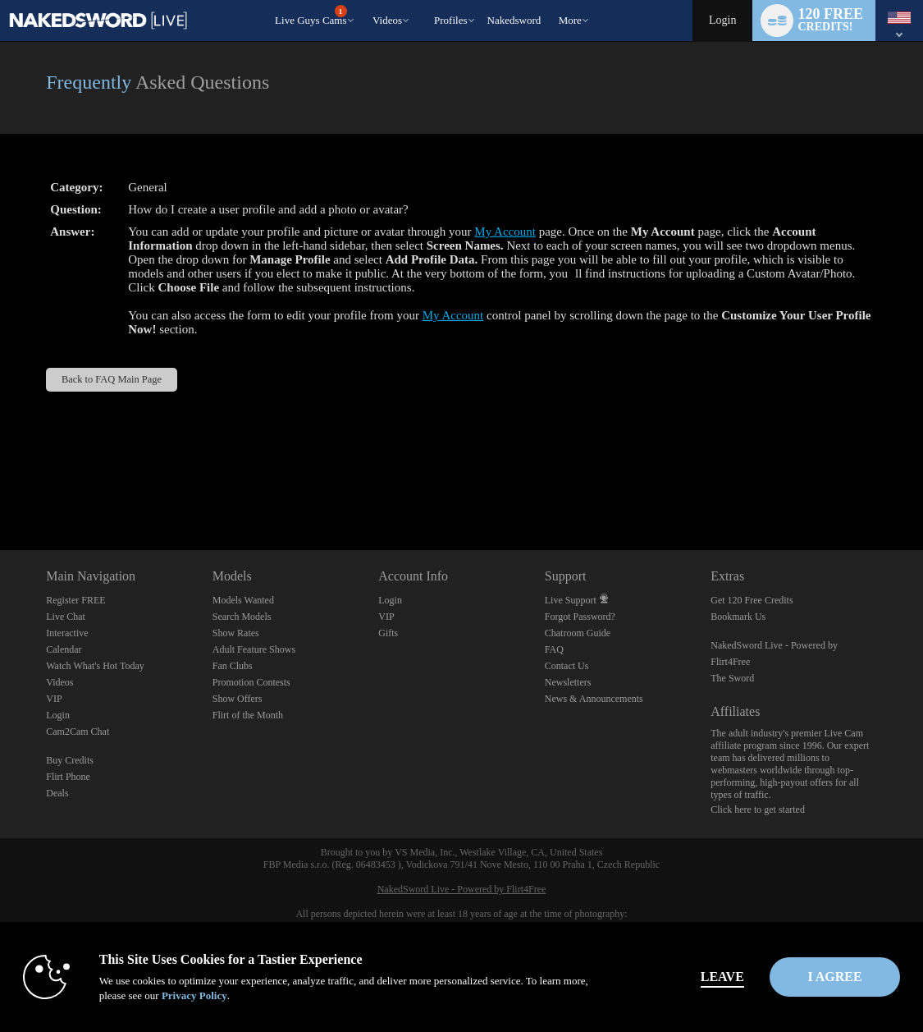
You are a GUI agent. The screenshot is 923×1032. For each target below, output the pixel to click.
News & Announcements (594, 698)
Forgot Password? (580, 616)
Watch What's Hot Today (95, 666)
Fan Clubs (232, 666)
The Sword (732, 678)
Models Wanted (243, 600)
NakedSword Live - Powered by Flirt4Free (461, 889)
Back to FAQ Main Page (112, 379)
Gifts (388, 633)
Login (722, 20)
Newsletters (568, 682)
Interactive (67, 633)
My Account (505, 231)
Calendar (63, 649)
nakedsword (514, 20)
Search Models (242, 616)
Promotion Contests (251, 682)
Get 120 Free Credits (752, 600)
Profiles (450, 20)
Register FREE (75, 600)
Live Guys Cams (310, 15)
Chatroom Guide (577, 633)
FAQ (554, 649)
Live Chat (65, 616)
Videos (387, 20)
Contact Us (567, 666)
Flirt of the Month (247, 715)
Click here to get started (758, 809)
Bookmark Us (738, 616)
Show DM (0, 488)
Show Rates (235, 633)
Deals (57, 793)
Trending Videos (365, 0)
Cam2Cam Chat (77, 731)
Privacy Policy (239, 995)
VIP (54, 698)
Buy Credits (70, 760)
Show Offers (237, 698)
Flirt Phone (68, 776)
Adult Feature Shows (253, 649)
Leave (666, 977)
